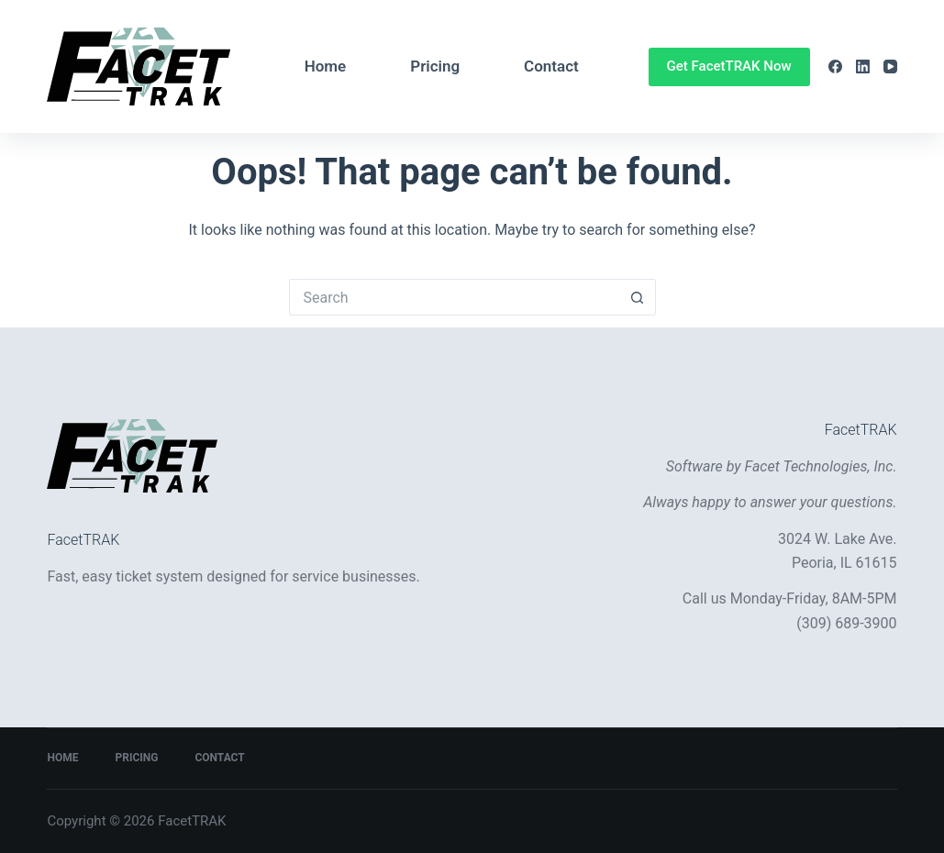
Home (326, 66)
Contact (551, 66)
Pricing (435, 66)
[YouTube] (890, 66)
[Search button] (637, 297)
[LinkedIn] (863, 66)
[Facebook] (835, 66)
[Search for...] (454, 297)
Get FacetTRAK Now (729, 66)
